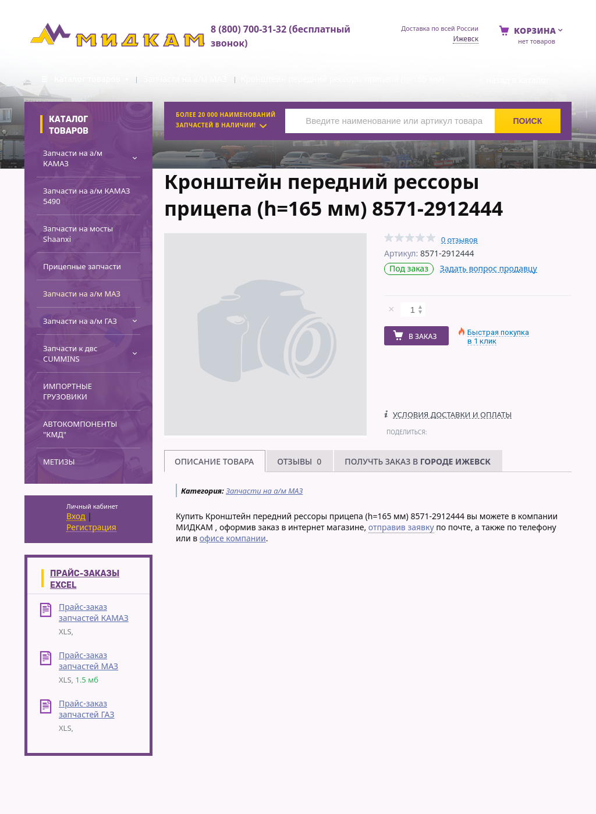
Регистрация (91, 527)
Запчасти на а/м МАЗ (264, 490)
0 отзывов (459, 240)
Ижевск (465, 39)
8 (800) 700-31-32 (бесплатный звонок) (280, 36)
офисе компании (233, 538)
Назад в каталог (517, 79)
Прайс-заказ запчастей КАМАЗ (94, 612)
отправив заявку (401, 527)
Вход (76, 516)
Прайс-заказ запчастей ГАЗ (87, 709)
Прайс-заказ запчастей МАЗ (88, 660)
